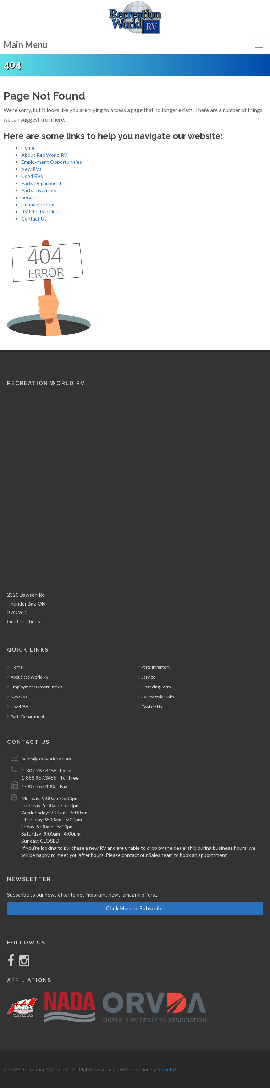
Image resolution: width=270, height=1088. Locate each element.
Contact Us (34, 219)
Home (27, 148)
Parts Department (41, 183)
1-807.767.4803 (39, 786)
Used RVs (32, 176)
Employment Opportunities (51, 162)
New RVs (31, 169)
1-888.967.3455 (38, 778)
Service (29, 197)
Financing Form (37, 204)
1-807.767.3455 (39, 771)
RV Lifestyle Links (41, 211)
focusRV (166, 1069)
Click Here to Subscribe (135, 908)
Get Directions (23, 621)
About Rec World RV (44, 155)
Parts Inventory (38, 190)
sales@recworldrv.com (46, 758)
